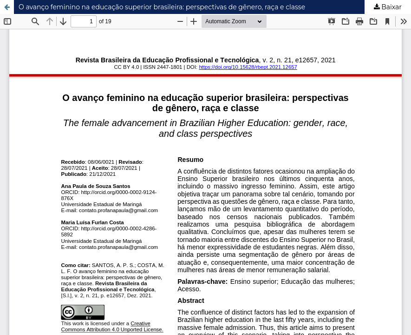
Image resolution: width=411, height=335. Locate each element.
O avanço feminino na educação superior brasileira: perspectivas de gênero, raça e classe (162, 7)
